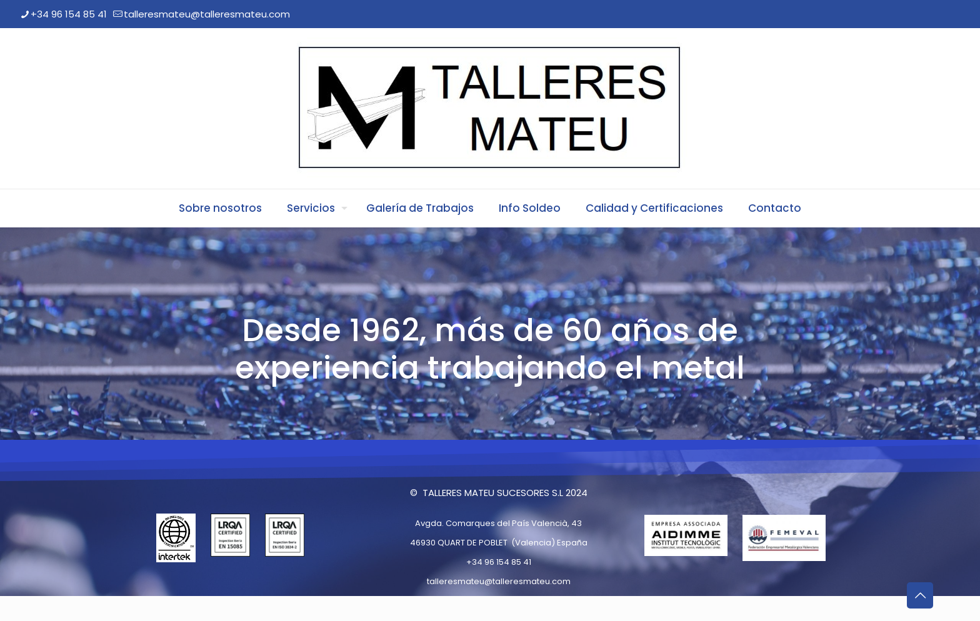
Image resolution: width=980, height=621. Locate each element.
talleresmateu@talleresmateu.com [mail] (207, 14)
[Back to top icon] (920, 595)
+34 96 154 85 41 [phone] (69, 14)
